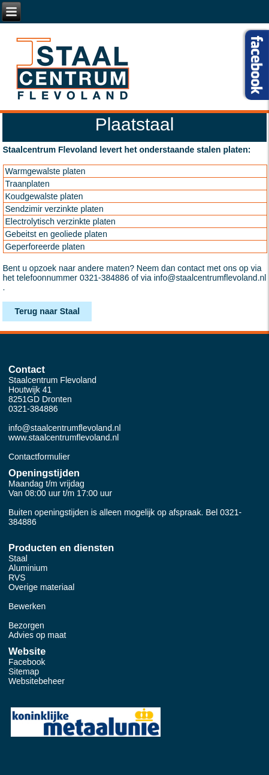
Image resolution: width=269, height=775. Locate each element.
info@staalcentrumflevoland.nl (210, 277)
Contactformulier (39, 456)
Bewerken (27, 606)
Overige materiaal (41, 587)
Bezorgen (26, 625)
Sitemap (23, 671)
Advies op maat (37, 635)
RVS (17, 577)
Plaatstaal (134, 124)
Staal (18, 558)
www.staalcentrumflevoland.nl (63, 437)
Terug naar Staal (47, 311)
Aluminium (27, 568)
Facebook (26, 662)
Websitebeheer (36, 681)
